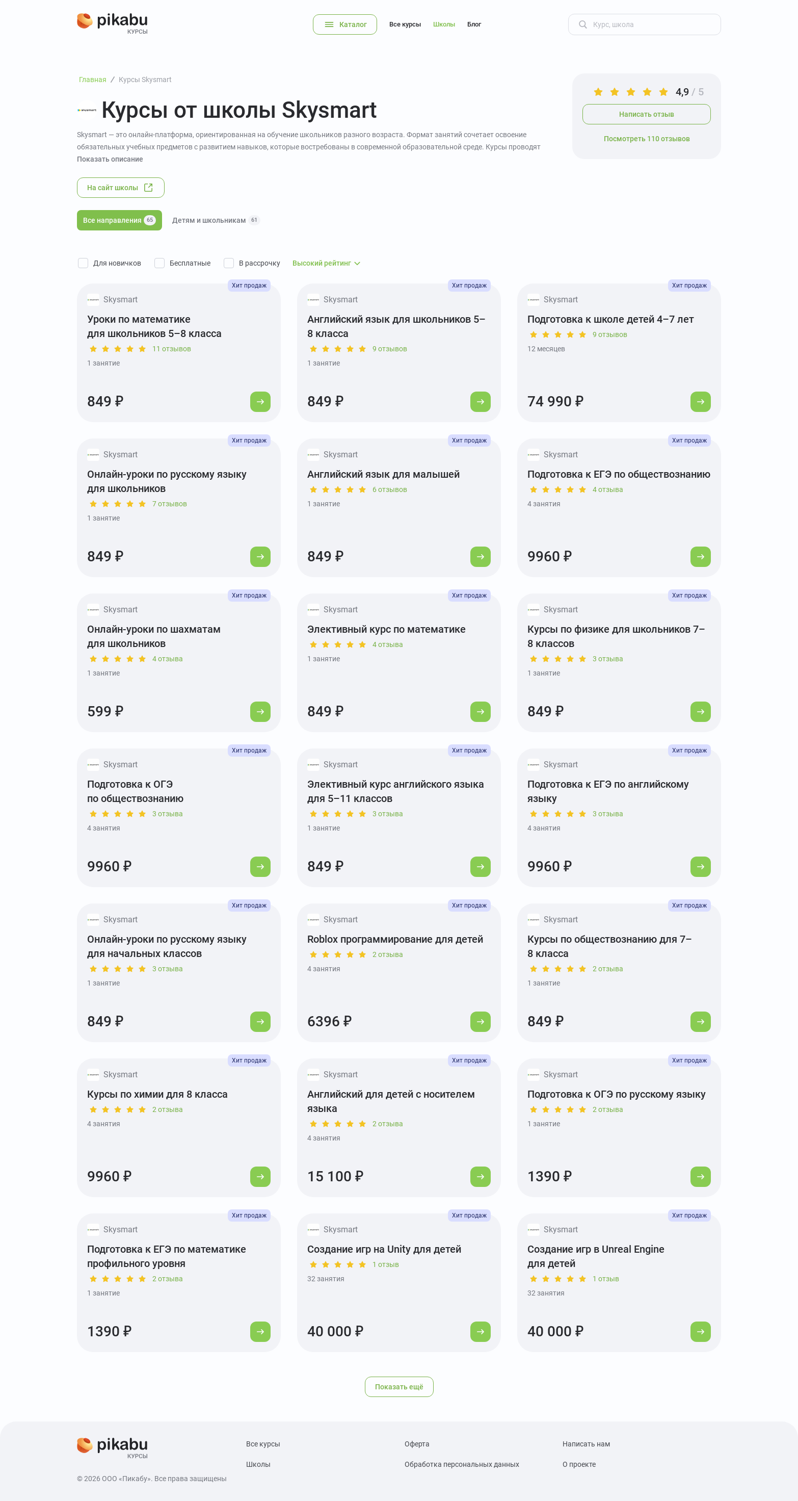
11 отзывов (171, 349)
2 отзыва (388, 954)
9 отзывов (390, 349)
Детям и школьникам (216, 220)
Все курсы (405, 24)
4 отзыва (608, 489)
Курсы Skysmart (145, 79)
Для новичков (117, 263)
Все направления (119, 220)
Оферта (417, 1444)
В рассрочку (259, 263)
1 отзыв (386, 1264)
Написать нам (586, 1444)
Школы (444, 24)
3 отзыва (608, 659)
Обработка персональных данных (462, 1464)
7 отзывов (169, 504)
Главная (93, 79)
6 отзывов (390, 489)
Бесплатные (190, 263)
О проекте (579, 1464)
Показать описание (110, 159)
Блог (474, 24)
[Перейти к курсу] (260, 402)
